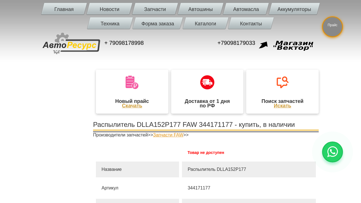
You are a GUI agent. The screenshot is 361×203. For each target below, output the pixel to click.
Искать (282, 106)
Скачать (132, 106)
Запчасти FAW (168, 135)
